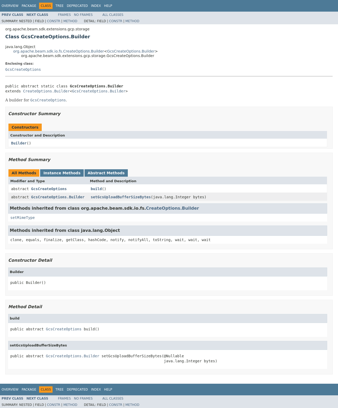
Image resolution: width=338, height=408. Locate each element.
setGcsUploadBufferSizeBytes (121, 197)
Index (96, 6)
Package (29, 6)
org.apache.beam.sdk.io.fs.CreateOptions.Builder (58, 51)
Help (108, 6)
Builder (19, 143)
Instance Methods (61, 173)
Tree (59, 6)
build (96, 189)
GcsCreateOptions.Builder (131, 51)
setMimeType (22, 217)
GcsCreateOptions (23, 69)
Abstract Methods (106, 173)
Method (70, 21)
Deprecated (77, 6)
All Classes (112, 15)
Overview (10, 6)
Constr (53, 21)
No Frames (83, 15)
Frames (64, 15)
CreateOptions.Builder (46, 91)
